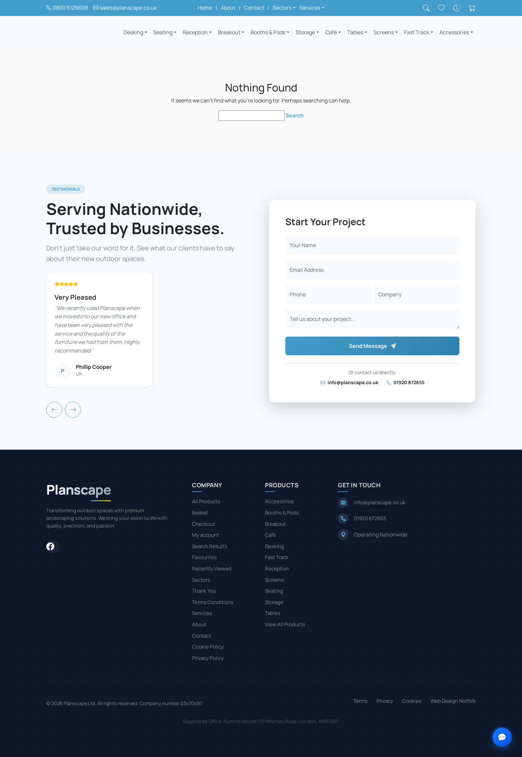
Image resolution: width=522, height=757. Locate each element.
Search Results (209, 546)
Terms (360, 700)
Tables (355, 32)
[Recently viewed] (456, 8)
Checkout (203, 524)
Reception (195, 32)
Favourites (204, 557)
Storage (305, 32)
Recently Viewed (211, 568)
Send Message (372, 346)
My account (205, 534)
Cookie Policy (208, 646)
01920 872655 (405, 382)
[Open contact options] (502, 737)
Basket (200, 512)
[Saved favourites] (441, 8)
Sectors (201, 579)
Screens (384, 32)
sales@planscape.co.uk (128, 7)
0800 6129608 (70, 7)
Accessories (454, 32)
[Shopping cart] (472, 8)
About (228, 7)
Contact (254, 7)
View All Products (285, 624)
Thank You (204, 590)
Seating (162, 32)
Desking (133, 32)
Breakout (229, 32)
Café (331, 32)
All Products (206, 501)
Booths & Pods (268, 32)
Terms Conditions (212, 602)
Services (202, 613)
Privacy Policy (208, 658)
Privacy (385, 700)
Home (205, 7)
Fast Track (416, 32)
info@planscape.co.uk (350, 382)
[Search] (426, 8)
